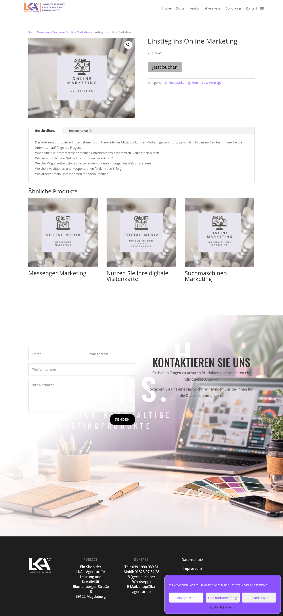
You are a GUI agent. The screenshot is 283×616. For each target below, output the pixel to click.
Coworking (233, 8)
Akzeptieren (186, 597)
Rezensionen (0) (80, 130)
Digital (180, 8)
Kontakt (251, 8)
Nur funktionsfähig (222, 597)
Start (31, 32)
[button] (128, 45)
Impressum (192, 568)
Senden (122, 419)
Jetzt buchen (165, 67)
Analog (195, 8)
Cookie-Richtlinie (220, 607)
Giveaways (213, 8)
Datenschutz (192, 559)
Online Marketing (78, 32)
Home (166, 8)
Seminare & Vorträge (51, 32)
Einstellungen (259, 597)
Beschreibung (45, 130)
